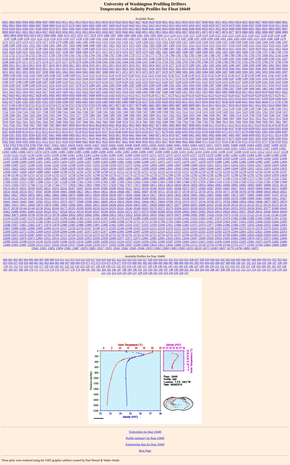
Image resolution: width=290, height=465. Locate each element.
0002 (12, 22)
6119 (145, 95)
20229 (112, 208)
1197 (197, 38)
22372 (23, 231)
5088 (232, 72)
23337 (128, 241)
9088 (112, 138)
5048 (271, 68)
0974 (33, 35)
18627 (80, 191)
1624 (285, 48)
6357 (258, 98)
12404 (63, 158)
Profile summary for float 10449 (145, 438)
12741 (250, 171)
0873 (205, 32)
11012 (186, 148)
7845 (251, 121)
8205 (278, 128)
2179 (218, 58)
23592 (112, 244)
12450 (31, 161)
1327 (185, 42)
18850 (31, 195)
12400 (39, 158)
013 (72, 259)
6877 (132, 105)
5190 (251, 78)
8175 (132, 128)
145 (186, 266)
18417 (234, 188)
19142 (39, 198)
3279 (185, 65)
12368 (128, 155)
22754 (161, 234)
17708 (31, 185)
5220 (125, 82)
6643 (258, 101)
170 (31, 269)
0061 (285, 22)
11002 (154, 148)
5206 (38, 82)
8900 (65, 138)
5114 (98, 75)
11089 (94, 151)
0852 (152, 32)
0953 (27, 35)
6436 (98, 101)
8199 (245, 128)
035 (186, 259)
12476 (185, 161)
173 (46, 269)
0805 (278, 28)
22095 (39, 228)
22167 (88, 228)
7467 (218, 115)
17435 (161, 181)
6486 (125, 101)
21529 (23, 221)
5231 (198, 82)
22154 (80, 228)
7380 (92, 115)
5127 (178, 75)
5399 (245, 88)
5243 (278, 82)
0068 (45, 25)
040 (212, 259)
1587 (212, 48)
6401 (85, 101)
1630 (18, 52)
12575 (128, 165)
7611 (251, 118)
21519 (6, 221)
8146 (32, 128)
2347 (145, 62)
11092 (118, 151)
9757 (265, 141)
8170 (105, 128)
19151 (47, 198)
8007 (65, 125)
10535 (283, 145)
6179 (171, 95)
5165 (92, 78)
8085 (178, 125)
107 (274, 263)
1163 (111, 38)
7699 (172, 121)
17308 (39, 181)
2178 (212, 58)
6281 (25, 98)
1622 (271, 48)
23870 (84, 248)
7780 (198, 121)
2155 (72, 58)
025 (134, 259)
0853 (158, 32)
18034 (185, 185)
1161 (98, 38)
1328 (192, 42)
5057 (38, 72)
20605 (202, 211)
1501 (138, 45)
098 (228, 263)
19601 (96, 201)
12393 (6, 158)
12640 (161, 168)
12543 (55, 165)
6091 (45, 95)
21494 (259, 218)
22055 (267, 224)
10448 (128, 145)
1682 (158, 52)
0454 (178, 25)
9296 (271, 138)
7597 (172, 118)
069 (77, 263)
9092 (125, 138)
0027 (138, 22)
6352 (225, 98)
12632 (96, 168)
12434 (259, 158)
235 (176, 273)
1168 (144, 38)
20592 (169, 211)
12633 (104, 168)
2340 (98, 62)
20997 (202, 215)
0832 (78, 32)
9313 (52, 141)
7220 (225, 111)
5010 (38, 68)
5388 (185, 88)
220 (285, 269)
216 (264, 269)
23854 (59, 248)
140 (160, 266)
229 (145, 273)
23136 (39, 241)
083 (150, 263)
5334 (92, 88)
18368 (177, 188)
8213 (45, 131)
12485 (259, 161)
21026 (210, 215)
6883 (158, 105)
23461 (250, 241)
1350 (18, 45)
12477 (194, 161)
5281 (98, 85)
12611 (210, 165)
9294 (265, 138)
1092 (146, 35)
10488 (234, 145)
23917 (100, 248)
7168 (98, 111)
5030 (165, 68)
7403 (138, 115)
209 (228, 269)
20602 (185, 211)
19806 (234, 201)
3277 (172, 65)
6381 (18, 101)
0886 (265, 32)
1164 (118, 38)
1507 (165, 45)
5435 (132, 91)
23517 (47, 244)
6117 (138, 95)
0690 (245, 28)
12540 (31, 165)
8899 (58, 138)
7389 (112, 115)
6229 (251, 95)
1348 (5, 45)
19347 (201, 198)
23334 (120, 241)
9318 (65, 141)
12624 (31, 168)
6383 (32, 101)
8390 (5, 135)
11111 (253, 151)
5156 (32, 78)
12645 (202, 168)
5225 (158, 82)
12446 (283, 158)
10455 (144, 145)
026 (140, 259)
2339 (92, 62)
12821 (6, 178)
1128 (264, 35)
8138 (278, 125)
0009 (52, 22)
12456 (80, 161)
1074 (67, 35)
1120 (211, 35)
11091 (110, 151)
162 (274, 266)
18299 (96, 188)
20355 (242, 208)
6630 (178, 101)
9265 (212, 138)
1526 (285, 45)
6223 (211, 95)
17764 (55, 185)
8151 (45, 128)
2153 (58, 58)
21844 (275, 221)
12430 (234, 158)
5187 (232, 78)
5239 (251, 82)
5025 (132, 68)
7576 (98, 118)
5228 (178, 82)
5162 (72, 78)
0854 (165, 32)
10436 (87, 145)
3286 (232, 65)
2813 (18, 65)
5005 (5, 68)
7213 (192, 111)
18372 (185, 188)
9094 (132, 138)
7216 (212, 111)
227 (134, 273)
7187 (145, 111)
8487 (225, 135)
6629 (172, 101)
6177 (165, 95)
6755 (58, 105)
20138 (14, 208)
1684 (172, 52)
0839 (118, 32)
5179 (185, 78)
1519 (238, 45)
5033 (185, 68)
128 (98, 266)
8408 (65, 135)
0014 (85, 22)
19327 (177, 198)
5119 (124, 75)
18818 (267, 191)
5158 (45, 78)
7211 (178, 111)
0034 (185, 22)
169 (26, 269)
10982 (24, 148)
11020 (226, 148)
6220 (198, 95)
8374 (232, 131)
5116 (111, 75)
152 (222, 266)
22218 (161, 228)
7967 (32, 125)
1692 (218, 52)
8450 (112, 135)
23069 (242, 238)
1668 (78, 52)
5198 (18, 82)
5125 (164, 75)
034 (181, 259)
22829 (267, 234)
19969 (31, 205)
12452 (47, 161)
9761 (285, 141)
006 (36, 259)
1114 (173, 35)
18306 (104, 188)
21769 (153, 221)
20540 (88, 211)
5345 (112, 88)
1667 (72, 52)
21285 (39, 218)
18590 (47, 191)
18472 (275, 188)
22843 (283, 234)
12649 (234, 168)
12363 (87, 155)
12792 (259, 175)
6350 (218, 98)
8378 (245, 131)
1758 (52, 55)
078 (124, 263)
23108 (23, 241)
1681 (152, 52)
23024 (169, 238)
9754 (251, 141)
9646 (138, 141)
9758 (271, 141)
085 (160, 263)
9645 (132, 141)
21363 (112, 218)
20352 (234, 208)
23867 (76, 248)
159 (258, 266)
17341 (80, 181)
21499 (267, 218)
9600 (78, 141)
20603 (194, 211)
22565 (218, 231)
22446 (71, 231)
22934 (71, 238)
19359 (218, 198)
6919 (238, 105)
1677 (132, 52)
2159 (98, 58)
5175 (158, 78)
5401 (258, 88)
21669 (88, 221)
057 (15, 263)
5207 (45, 82)
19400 (250, 198)
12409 (96, 158)
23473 (259, 241)
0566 (25, 28)
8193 (212, 128)
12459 (104, 161)
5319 (278, 85)
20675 (15, 215)
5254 (58, 85)
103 (254, 263)
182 (93, 269)
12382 (234, 155)
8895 (38, 138)
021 (114, 259)
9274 (225, 138)
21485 (234, 218)
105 (264, 263)
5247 (18, 85)
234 (171, 273)
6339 (205, 98)
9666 (192, 141)
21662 (71, 221)
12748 (6, 175)
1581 (172, 48)
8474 (165, 135)
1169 (151, 38)
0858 (192, 32)
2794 (251, 62)
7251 (258, 111)
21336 (96, 218)
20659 (283, 211)
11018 (210, 148)
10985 (48, 148)
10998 (146, 148)
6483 (105, 101)
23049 (202, 238)
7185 (132, 111)
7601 (198, 118)
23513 (39, 244)
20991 (194, 215)
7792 (212, 121)
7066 (65, 108)
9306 (32, 141)
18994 (128, 195)
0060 (278, 22)
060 (31, 263)
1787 (218, 55)
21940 (161, 224)
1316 (125, 42)
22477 (104, 231)
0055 (245, 22)
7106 (212, 108)
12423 (194, 158)
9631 (98, 141)
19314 (161, 198)
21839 (267, 221)
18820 (275, 191)
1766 (105, 55)
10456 (152, 145)
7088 (158, 108)
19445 (23, 201)
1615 (232, 48)
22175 (104, 228)
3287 (238, 65)
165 (5, 269)
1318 (138, 42)
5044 (245, 68)
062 (41, 263)
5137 (238, 75)
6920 (245, 105)
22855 (14, 238)
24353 (189, 248)
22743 (137, 234)
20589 (161, 211)
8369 (218, 131)
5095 (278, 72)
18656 (112, 191)
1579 (158, 48)
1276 (38, 42)
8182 (165, 128)
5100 (12, 75)
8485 (212, 135)
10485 (226, 145)
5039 (225, 68)
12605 (161, 165)
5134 (218, 75)
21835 (250, 221)
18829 (23, 195)
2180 (225, 58)
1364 (45, 45)
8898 (52, 138)
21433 (169, 218)
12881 (104, 178)
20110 (234, 205)
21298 (71, 218)
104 (259, 263)
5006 (12, 68)
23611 (161, 244)
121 (61, 266)
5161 (65, 78)
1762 (78, 55)
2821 (72, 65)
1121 (218, 35)
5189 (245, 78)
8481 (192, 135)
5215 (98, 82)
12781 (177, 175)
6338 (198, 98)
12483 (242, 161)
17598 (275, 181)
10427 (47, 145)
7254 (278, 111)
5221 (132, 82)
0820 (12, 32)
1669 (85, 52)
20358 (250, 208)
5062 (65, 72)
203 (197, 269)
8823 (25, 138)
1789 (232, 55)
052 (274, 259)
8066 (145, 125)
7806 (218, 121)
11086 (86, 151)
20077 (177, 205)
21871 (39, 224)
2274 (45, 62)
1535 (18, 48)
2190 (271, 58)
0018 (105, 22)
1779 (165, 55)
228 (140, 273)
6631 (185, 101)
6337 (192, 98)
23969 (165, 248)
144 (180, 266)
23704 (185, 244)
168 (20, 269)
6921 (251, 105)
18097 (259, 185)
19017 (153, 195)
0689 (238, 28)
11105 (214, 151)
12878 (80, 178)
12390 (283, 155)
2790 (232, 62)
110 (6, 266)
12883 (120, 178)
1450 (98, 45)
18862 (55, 195)
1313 (105, 42)
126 (87, 266)
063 (46, 263)
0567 (32, 28)
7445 (198, 115)
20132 (258, 205)
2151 (45, 58)
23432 (210, 241)
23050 (210, 238)
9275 (232, 138)
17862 (80, 185)
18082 (242, 185)
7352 (65, 115)
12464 (137, 161)
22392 (31, 231)
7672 (132, 121)
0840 (125, 32)
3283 (212, 65)
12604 (153, 165)
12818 (267, 175)
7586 (125, 118)
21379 (128, 218)
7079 (105, 108)
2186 (245, 58)
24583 (214, 248)
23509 (31, 244)
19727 (194, 201)
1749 (278, 52)
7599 (185, 118)
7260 (12, 115)
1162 (105, 38)
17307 (31, 181)
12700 (63, 171)
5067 (98, 72)
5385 (172, 88)
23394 (177, 241)
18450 (250, 188)
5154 (18, 78)
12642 (177, 168)
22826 (259, 234)
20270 (153, 208)
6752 (38, 105)
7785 (205, 121)
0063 (12, 25)
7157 (38, 111)
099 (233, 263)
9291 (251, 138)
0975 (40, 35)
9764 (20, 145)
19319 (169, 198)
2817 (45, 65)
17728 (47, 185)
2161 (105, 58)
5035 (198, 68)
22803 (234, 234)
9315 (58, 141)
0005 (32, 22)
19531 (55, 201)
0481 (238, 25)
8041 (112, 125)
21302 (80, 218)
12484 (250, 161)
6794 (92, 105)
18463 (267, 188)
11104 (206, 151)
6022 (285, 91)
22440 (63, 231)
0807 (285, 28)
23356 (145, 241)
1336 (218, 42)
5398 (238, 88)
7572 (85, 118)
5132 (204, 75)
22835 (275, 234)
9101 (158, 138)
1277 (45, 42)
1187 (183, 38)
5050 (285, 68)
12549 (71, 165)
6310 (138, 98)
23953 (149, 248)
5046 (258, 68)
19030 (169, 195)
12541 (39, 165)
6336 (185, 98)
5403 (271, 88)
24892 (246, 248)
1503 (152, 45)
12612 (218, 165)
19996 (72, 205)
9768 (40, 145)
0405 (92, 25)
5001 (265, 65)
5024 (125, 68)
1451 (105, 45)
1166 (131, 38)
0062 (5, 25)
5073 (132, 72)
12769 (104, 175)
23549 (80, 244)
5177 (172, 78)
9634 (112, 141)
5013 (58, 68)
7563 (52, 118)
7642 (45, 121)
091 (191, 263)
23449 (226, 241)
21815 (210, 221)
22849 (6, 238)
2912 (105, 65)
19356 (210, 198)
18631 (88, 191)
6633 (198, 101)
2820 (65, 65)
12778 (153, 175)
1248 (270, 38)
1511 (185, 45)
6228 (245, 95)
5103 (32, 75)
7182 (112, 111)
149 (206, 266)
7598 (178, 118)
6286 (58, 98)
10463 (185, 145)
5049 (278, 68)
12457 (88, 161)
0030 (158, 22)
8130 (265, 125)
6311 (145, 98)
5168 (112, 78)
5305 (198, 85)
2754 (165, 62)
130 (108, 266)
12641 (169, 168)
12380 (218, 155)
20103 (210, 205)
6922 (258, 105)
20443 (283, 208)
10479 (218, 145)
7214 (198, 111)
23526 (55, 244)
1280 (65, 42)
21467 (210, 218)
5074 (138, 72)
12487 (267, 161)
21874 (47, 224)
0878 (238, 32)
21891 (96, 224)
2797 (271, 62)
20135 (275, 205)
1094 (160, 35)
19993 (64, 205)
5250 (38, 85)
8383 (271, 131)
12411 (112, 158)
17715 (39, 185)
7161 (65, 111)
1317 (132, 42)
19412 (275, 198)
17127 (218, 178)
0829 (58, 32)
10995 (121, 148)
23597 (128, 244)
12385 (258, 155)
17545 (242, 181)
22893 (39, 238)
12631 (88, 168)
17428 (145, 181)
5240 (258, 82)
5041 (238, 68)
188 (124, 269)
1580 (165, 48)
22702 (47, 234)
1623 (278, 48)
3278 (178, 65)
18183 (39, 188)
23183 (55, 241)
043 (228, 259)
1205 (250, 38)
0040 (205, 22)
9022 (98, 138)
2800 (5, 65)
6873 (118, 105)
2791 (238, 62)
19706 (169, 201)
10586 (7, 148)
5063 (72, 72)
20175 (63, 208)
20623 (234, 211)
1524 (271, 45)
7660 (85, 121)
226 (129, 273)
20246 (128, 208)
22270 (242, 228)
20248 (137, 208)
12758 (71, 175)
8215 (58, 131)
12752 (39, 175)
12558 (104, 165)
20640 (267, 211)
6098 (92, 95)
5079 (172, 72)
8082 (172, 125)
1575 (132, 48)
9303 (12, 141)
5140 (258, 75)
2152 (52, 58)
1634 (45, 52)
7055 (52, 108)
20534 (80, 211)
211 (238, 269)
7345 (52, 115)
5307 (212, 85)
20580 (153, 211)
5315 (251, 85)
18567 (39, 191)
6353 (232, 98)
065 (57, 263)
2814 (25, 65)
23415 (202, 241)
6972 (25, 108)
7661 (92, 121)
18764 (218, 191)
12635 (120, 168)
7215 (205, 111)
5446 (152, 91)
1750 (285, 52)
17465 (177, 181)
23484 (283, 241)
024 (129, 259)
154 (232, 266)
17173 (250, 178)
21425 (161, 218)
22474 (96, 231)
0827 (45, 32)
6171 (158, 95)
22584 (234, 231)
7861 (278, 121)
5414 (25, 91)
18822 (6, 195)
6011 (245, 91)
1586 (205, 48)
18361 (169, 188)
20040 (112, 205)
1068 (60, 35)
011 (62, 259)
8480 (185, 135)
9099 (152, 138)
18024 (169, 185)
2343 (118, 62)
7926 (12, 125)
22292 (283, 228)
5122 (144, 75)
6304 (98, 98)
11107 (229, 151)
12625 (39, 168)
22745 (145, 234)
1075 (73, 35)
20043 (120, 205)
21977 (210, 224)
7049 (45, 108)
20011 (96, 205)
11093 (126, 151)
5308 (218, 85)
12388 (275, 155)
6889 (192, 105)
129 (103, 266)
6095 (72, 95)
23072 (259, 238)
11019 (218, 148)
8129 (258, 125)
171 (36, 269)
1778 (158, 55)
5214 (92, 82)
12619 (275, 165)
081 (140, 263)
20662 (7, 215)
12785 (210, 175)
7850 (265, 121)
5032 (178, 68)
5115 (105, 75)
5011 (45, 68)
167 (15, 269)
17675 (23, 185)
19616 (120, 201)
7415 (165, 115)
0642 (158, 28)
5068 (105, 72)
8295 (185, 131)
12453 (55, 161)
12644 (194, 168)
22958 (104, 238)
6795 (98, 105)
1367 (65, 45)
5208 (52, 82)
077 (119, 263)
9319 (72, 141)
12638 (145, 168)
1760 (65, 55)
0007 (45, 22)
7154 (18, 111)
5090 (245, 72)
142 (170, 266)
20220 (96, 208)
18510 (6, 191)
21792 (169, 221)
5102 (26, 75)
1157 (72, 38)
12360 (63, 155)
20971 (178, 215)
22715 (63, 234)
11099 (166, 151)
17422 (137, 181)
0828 (52, 32)
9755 (258, 141)
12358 (55, 155)
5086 (218, 72)
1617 (245, 48)
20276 (169, 208)
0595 (125, 28)
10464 (193, 145)
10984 (40, 148)
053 (279, 259)
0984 (47, 35)
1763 (85, 55)
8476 (172, 135)
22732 (112, 234)
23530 (63, 244)
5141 (264, 75)
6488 (132, 101)
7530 (251, 115)
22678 (23, 234)
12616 (250, 165)
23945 (132, 248)
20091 (194, 205)
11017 (202, 148)
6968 (12, 108)
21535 (31, 221)
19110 (283, 195)
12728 (194, 171)
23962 (157, 248)
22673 (14, 234)
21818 (218, 221)
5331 (72, 88)
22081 (23, 228)
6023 (5, 95)
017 (93, 259)
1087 (113, 35)
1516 (218, 45)
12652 (259, 168)
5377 (132, 88)
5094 (271, 72)
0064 (19, 25)
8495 (232, 135)
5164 (85, 78)
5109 (72, 75)
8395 (38, 135)
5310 (232, 85)
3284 (218, 65)
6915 (212, 105)
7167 (92, 111)
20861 (96, 215)
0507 (251, 25)
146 (191, 266)
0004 (25, 22)
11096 (142, 151)
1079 (100, 35)
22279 (267, 228)
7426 (185, 115)
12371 (152, 155)
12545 (63, 165)
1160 (92, 38)
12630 (80, 168)
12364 (96, 155)
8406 (58, 135)
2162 (112, 58)
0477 (218, 25)
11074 (37, 151)
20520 (39, 211)
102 (248, 263)
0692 (258, 28)
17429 (153, 181)
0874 (212, 32)
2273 (38, 62)
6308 (125, 98)
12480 (218, 161)
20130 (250, 205)
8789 (285, 135)
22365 (14, 231)
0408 (112, 25)
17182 (259, 178)
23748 (218, 244)
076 (114, 263)
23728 (202, 244)
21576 (55, 221)
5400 (251, 88)
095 (212, 263)
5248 (25, 85)
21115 (242, 215)
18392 (218, 188)
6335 (178, 98)
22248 (210, 228)
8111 (212, 125)
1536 (25, 48)
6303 (92, 98)
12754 (47, 175)
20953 (153, 215)
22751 (153, 234)
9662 (185, 141)
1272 (12, 42)
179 (77, 269)
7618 (285, 118)
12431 (242, 158)
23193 (71, 241)
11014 (194, 148)
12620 (283, 165)
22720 (71, 234)
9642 (125, 141)
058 (20, 263)
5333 (85, 88)
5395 (218, 88)
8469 (152, 135)
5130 (191, 75)
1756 (38, 55)
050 (264, 259)
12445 (275, 158)
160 (263, 266)
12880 (96, 178)
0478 (225, 25)
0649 (198, 28)
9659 (172, 141)
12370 (144, 155)
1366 (58, 45)
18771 (226, 191)
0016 (98, 22)
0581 (65, 28)
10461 (177, 145)
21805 (185, 221)
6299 (65, 98)
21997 (242, 224)
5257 (72, 85)
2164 (125, 58)
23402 (185, 241)
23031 (177, 238)
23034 (185, 238)
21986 (226, 224)
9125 (165, 138)
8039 (105, 125)
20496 (31, 211)
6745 (278, 101)
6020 (271, 91)
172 (41, 269)
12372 (161, 155)
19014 (145, 195)
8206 (285, 128)
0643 (165, 28)
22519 (161, 231)
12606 (169, 165)
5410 (285, 88)
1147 (7, 38)
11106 (221, 151)
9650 (145, 141)
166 (10, 269)
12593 (145, 165)
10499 (275, 145)
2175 (198, 58)
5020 (105, 68)
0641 (152, 28)
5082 (192, 72)
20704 (39, 215)
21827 (234, 221)
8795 (5, 138)
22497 (137, 231)
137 (144, 266)
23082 (275, 238)
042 (222, 259)
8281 (172, 131)
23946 (141, 248)
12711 (112, 171)
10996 (129, 148)
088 (176, 263)
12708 (96, 171)
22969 (112, 238)
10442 (112, 145)
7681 (145, 121)
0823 (32, 32)
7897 (285, 121)
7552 (12, 118)
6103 (119, 95)
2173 (185, 58)
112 (16, 266)
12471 (153, 161)
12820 (283, 175)
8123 (231, 125)
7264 (38, 115)
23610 (153, 244)
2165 (132, 58)
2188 (258, 58)
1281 (72, 42)
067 (67, 263)
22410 (47, 231)
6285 (52, 98)
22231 (177, 228)
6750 (25, 105)
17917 (104, 185)
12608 (185, 165)
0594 (118, 28)
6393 (52, 101)
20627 (242, 211)
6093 (59, 95)
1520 (245, 45)
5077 (158, 72)
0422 (145, 25)
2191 (278, 58)
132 (118, 266)
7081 (119, 108)
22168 (96, 228)
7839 (245, 121)
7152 (5, 111)
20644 (275, 211)
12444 (267, 158)
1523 (265, 45)
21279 (31, 218)
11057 (266, 148)
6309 (132, 98)
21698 (120, 221)
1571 (105, 48)
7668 (118, 121)
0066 (32, 25)
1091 (140, 35)
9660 (178, 141)
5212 (78, 82)
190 (134, 269)
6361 (285, 98)
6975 (32, 108)
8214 (52, 131)
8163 (72, 128)
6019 (265, 91)
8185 (185, 128)
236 (181, 273)
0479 (232, 25)
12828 (63, 178)
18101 (275, 185)
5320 (285, 85)
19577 (71, 201)
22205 (137, 228)
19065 (210, 195)
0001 (5, 22)
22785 (218, 234)
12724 (169, 171)
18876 (71, 195)
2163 (118, 58)
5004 (285, 65)
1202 (230, 38)
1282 (78, 42)
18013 (153, 185)
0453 (172, 25)
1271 (5, 42)
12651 (250, 168)
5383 (158, 88)
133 (124, 266)
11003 (162, 148)
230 (150, 273)
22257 (226, 228)
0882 (258, 32)
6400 (78, 101)
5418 (52, 91)
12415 (137, 158)
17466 (185, 181)
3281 (198, 65)
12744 (267, 171)
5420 (65, 91)
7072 (79, 108)
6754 (52, 105)
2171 (172, 58)
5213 (85, 82)
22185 (112, 228)
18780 (234, 191)
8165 (85, 128)
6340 (212, 98)
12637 (137, 168)
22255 (218, 228)
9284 (238, 138)
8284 (178, 131)
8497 (238, 135)
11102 (190, 151)
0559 (5, 28)
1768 (118, 55)
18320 (120, 188)
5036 (205, 68)
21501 (275, 218)
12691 (47, 171)
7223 (245, 111)
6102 (112, 95)
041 (217, 259)
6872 (112, 105)
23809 (283, 244)
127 (92, 266)
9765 (26, 145)
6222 (205, 95)
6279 (12, 98)
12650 (242, 168)
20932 (145, 215)
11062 (282, 148)
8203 (265, 128)
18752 (194, 191)
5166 (98, 78)
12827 (55, 178)
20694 (23, 215)
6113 (125, 95)
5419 (58, 91)
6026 (25, 95)
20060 (161, 205)
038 (202, 259)
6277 (285, 95)
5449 (172, 91)
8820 (18, 138)
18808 (259, 191)
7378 (85, 115)
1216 (263, 38)
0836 (105, 32)
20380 (275, 208)
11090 (102, 151)
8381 (258, 131)
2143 (278, 55)
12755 (55, 175)
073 (98, 263)
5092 (258, 72)
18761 (210, 191)
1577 (145, 48)
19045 (177, 195)
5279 (85, 85)
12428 (218, 158)
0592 (105, 28)
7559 (45, 118)
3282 (205, 65)
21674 (96, 221)
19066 (218, 195)
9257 (192, 138)
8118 (218, 125)
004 (26, 259)
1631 (25, 52)
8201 (258, 128)
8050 (119, 125)
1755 (32, 55)
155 (237, 266)
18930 (104, 195)
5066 (92, 72)
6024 (12, 95)
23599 (137, 244)
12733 (218, 171)
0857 (185, 32)
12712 (120, 171)
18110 (283, 185)
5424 (92, 91)
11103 (198, 151)
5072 (125, 72)
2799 (285, 62)
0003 (18, 22)
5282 (105, 85)
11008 (178, 148)
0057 (258, 22)
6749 (18, 105)
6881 (145, 105)
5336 (98, 88)
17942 (120, 185)
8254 (145, 131)
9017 (85, 138)
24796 (238, 248)
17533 (226, 181)
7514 (238, 115)
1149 (20, 38)
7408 (152, 115)
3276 (165, 65)
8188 (192, 128)
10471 (209, 145)
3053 (145, 65)
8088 (192, 125)
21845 (283, 221)
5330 (65, 88)
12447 (6, 161)
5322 (12, 88)
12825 (39, 178)
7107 (218, 108)
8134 (271, 125)
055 (5, 263)
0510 (271, 25)
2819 (58, 65)
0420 (132, 25)
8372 (225, 131)
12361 (71, 155)
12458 (96, 161)
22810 (250, 234)
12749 (14, 175)
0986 (53, 35)
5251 (45, 85)
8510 (265, 135)
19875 (275, 201)
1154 (52, 38)
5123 (151, 75)
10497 (266, 145)
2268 (5, 62)
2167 (145, 58)
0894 (13, 35)
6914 (205, 105)
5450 (178, 91)
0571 (58, 28)
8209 (18, 131)
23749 (226, 244)
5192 (265, 78)
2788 (218, 62)
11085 (78, 151)
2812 (12, 65)
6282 (32, 98)
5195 (285, 78)
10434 (71, 145)
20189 (80, 208)
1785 (205, 55)
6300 (72, 98)
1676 (125, 52)
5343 (105, 88)
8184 (178, 128)
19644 (145, 201)
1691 (212, 52)
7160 (58, 111)
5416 (38, 91)
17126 (210, 178)
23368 (161, 241)
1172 (170, 38)
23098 (6, 241)
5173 (145, 78)
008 (46, 259)
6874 (125, 105)
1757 (45, 55)
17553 (250, 181)
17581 (267, 181)
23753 (234, 244)
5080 (178, 72)
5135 (224, 75)
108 (279, 263)
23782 (250, 244)
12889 (161, 178)
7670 (125, 121)
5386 (178, 88)
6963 (285, 105)
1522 (258, 45)
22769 (194, 234)
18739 (185, 191)
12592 (137, 165)
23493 (14, 244)
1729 (251, 52)
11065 (13, 151)
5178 (178, 78)
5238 (245, 82)
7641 (38, 121)
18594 (55, 191)
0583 (78, 28)
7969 (39, 125)
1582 (178, 48)
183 (98, 269)
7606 (225, 118)
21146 (275, 215)
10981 (15, 148)
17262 (283, 178)
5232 (205, 82)
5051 (5, 72)
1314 (112, 42)
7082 (125, 108)
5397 (232, 88)
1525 (278, 45)
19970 (39, 205)
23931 (108, 248)
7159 (52, 111)
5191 (258, 78)
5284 (118, 85)
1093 (153, 35)
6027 (32, 95)
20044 (128, 205)
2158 (92, 58)
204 (202, 269)
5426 (105, 91)
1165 (125, 38)
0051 (218, 22)
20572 (128, 211)
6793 (85, 105)
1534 (12, 48)
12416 (145, 158)
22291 (275, 228)
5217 (112, 82)
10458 (161, 145)
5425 (98, 91)
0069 (52, 25)
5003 (278, 65)
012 (67, 259)
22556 (210, 231)
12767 (88, 175)
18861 (47, 195)
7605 (218, 118)
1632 (32, 52)
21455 (194, 218)
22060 (275, 224)
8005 (59, 125)
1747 (265, 52)
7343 (45, 115)
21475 (218, 218)
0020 (118, 22)
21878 (55, 224)
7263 (32, 115)
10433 (63, 145)
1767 (112, 55)
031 (165, 259)
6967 (5, 108)
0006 (38, 22)
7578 (105, 118)
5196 (5, 82)
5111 (79, 75)
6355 (245, 98)
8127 (251, 125)
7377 (78, 115)
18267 (71, 188)
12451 (39, 161)
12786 (218, 175)
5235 (225, 82)
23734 (210, 244)
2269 (12, 62)
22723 (80, 234)
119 (51, 266)
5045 (251, 68)
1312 (98, 42)
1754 (25, 55)
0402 (78, 25)
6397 (72, 101)
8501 (258, 135)
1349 (12, 45)
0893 (7, 35)
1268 (276, 38)
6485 (118, 101)
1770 (132, 55)
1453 (118, 45)
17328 (63, 181)
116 (36, 266)
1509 (172, 45)
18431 (242, 188)
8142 (5, 128)
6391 (38, 101)
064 (52, 263)
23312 (112, 241)
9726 (211, 141)
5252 (52, 85)
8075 (158, 125)
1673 (112, 52)
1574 (125, 48)
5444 (138, 91)
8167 (98, 128)
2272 (32, 62)
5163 (78, 78)
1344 (265, 42)
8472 (158, 135)
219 (279, 269)
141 (165, 266)
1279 (58, 42)
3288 (245, 65)
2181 (232, 58)
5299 (158, 85)
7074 (85, 108)
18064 (210, 185)
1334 (205, 42)
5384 (165, 88)
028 (150, 259)
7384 (105, 115)
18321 (128, 188)
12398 (31, 158)
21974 (202, 224)
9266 (218, 138)
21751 (137, 221)
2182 (238, 58)
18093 (250, 185)
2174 (192, 58)
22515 (153, 231)
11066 (21, 151)
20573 (137, 211)
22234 (185, 228)
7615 (278, 118)
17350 (88, 181)
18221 (47, 188)
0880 (245, 32)
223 (114, 273)
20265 (145, 208)
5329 (58, 88)
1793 (251, 55)
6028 (39, 95)
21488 (242, 218)
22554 (194, 231)
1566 (72, 48)
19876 (283, 201)
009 (52, 259)
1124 (237, 35)
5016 (78, 68)
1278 (52, 42)
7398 (125, 115)
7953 (19, 125)
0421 (138, 25)
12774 (128, 175)
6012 (251, 91)
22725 (96, 234)
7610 (245, 118)
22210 (145, 228)
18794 (242, 191)
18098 (267, 185)
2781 (172, 62)
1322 (158, 42)
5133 (211, 75)
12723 (161, 171)
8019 (85, 125)
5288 (138, 85)
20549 (104, 211)
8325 (198, 131)
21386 (137, 218)
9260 (198, 138)
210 (233, 269)
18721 (161, 191)
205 (207, 269)
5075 (145, 72)
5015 (72, 68)
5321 (5, 88)
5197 (12, 82)
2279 (78, 62)
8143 (12, 128)
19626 (128, 201)
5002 (271, 65)
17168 (242, 178)
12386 (266, 155)
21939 (153, 224)
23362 (153, 241)
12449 (23, 161)
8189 (198, 128)
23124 (31, 241)
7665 (105, 121)
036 (191, 259)
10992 (105, 148)
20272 (161, 208)
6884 (165, 105)
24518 (198, 248)
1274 (25, 42)
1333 (198, 42)
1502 (145, 45)
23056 (226, 238)
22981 (145, 238)
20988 (186, 215)
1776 (145, 55)
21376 (120, 218)
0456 (192, 25)
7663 (98, 121)
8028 (99, 125)
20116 (242, 205)
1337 (225, 42)
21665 (80, 221)
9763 (13, 145)
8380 (251, 131)
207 (217, 269)
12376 (185, 155)
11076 (45, 151)
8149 (38, 128)
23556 (88, 244)
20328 (194, 208)
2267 (285, 58)
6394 (58, 101)
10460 (169, 145)
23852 (51, 248)
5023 (118, 68)
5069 (112, 72)
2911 (98, 65)
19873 (267, 201)
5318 (271, 85)
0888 (278, 32)
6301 (78, 98)
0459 (212, 25)
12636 (128, 168)
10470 (201, 145)
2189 (265, 58)
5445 (145, 91)
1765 (98, 55)
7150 (278, 108)
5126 (171, 75)
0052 (225, 22)
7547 (278, 115)
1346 (278, 42)
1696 (245, 52)
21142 (266, 215)
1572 (112, 48)
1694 (232, 52)
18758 (202, 191)
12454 (63, 161)
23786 (259, 244)
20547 (96, 211)
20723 (47, 215)
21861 (23, 224)
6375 (12, 101)
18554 (23, 191)
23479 (267, 241)
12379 (209, 155)
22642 (275, 231)
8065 (138, 125)
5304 (192, 85)
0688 (232, 28)
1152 (40, 38)
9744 (225, 141)
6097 (85, 95)
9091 (118, 138)
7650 (65, 121)
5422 (78, 91)
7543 (265, 115)
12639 (153, 168)
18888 (80, 195)
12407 (80, 158)
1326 (178, 42)
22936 (80, 238)
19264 (120, 198)
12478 (202, 161)
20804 (64, 215)
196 (160, 269)
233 (165, 273)
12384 (250, 155)
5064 (78, 72)
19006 (137, 195)
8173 (118, 128)
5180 (192, 78)
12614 (234, 165)
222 (109, 273)
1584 (192, 48)
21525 (14, 221)
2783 (185, 62)
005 (31, 259)
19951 (23, 205)
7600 (192, 118)
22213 (153, 228)
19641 (137, 201)
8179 (152, 128)
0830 (65, 32)
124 (77, 266)
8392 (18, 135)
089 (181, 263)
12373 (169, 155)
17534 (234, 181)
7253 (271, 111)
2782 (178, 62)
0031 (165, 22)
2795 (258, 62)
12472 (161, 161)
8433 (78, 135)
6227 (238, 95)
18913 (88, 195)
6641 (245, 101)
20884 (104, 215)
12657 (14, 171)
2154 (65, 58)
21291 (55, 218)
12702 (80, 171)
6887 (178, 105)
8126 (245, 125)
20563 (120, 211)
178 (72, 269)
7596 (165, 118)
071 (88, 263)
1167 (138, 38)
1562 (45, 48)
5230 (192, 82)
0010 (58, 22)
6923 (265, 105)
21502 (283, 218)
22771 (202, 234)
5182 (205, 78)
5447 (158, 91)
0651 (212, 28)
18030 (177, 185)
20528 (63, 211)
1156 (66, 38)
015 (83, 259)
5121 (138, 75)
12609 (194, 165)
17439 (169, 181)
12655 (283, 168)
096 (217, 263)
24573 (206, 248)
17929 (112, 185)
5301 (172, 85)
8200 (251, 128)
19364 (226, 198)
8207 (5, 131)
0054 (238, 22)
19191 (80, 198)
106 (269, 263)
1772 (138, 55)
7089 (165, 108)
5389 (192, 88)
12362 (79, 155)
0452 (165, 25)
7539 (258, 115)
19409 (267, 198)
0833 (85, 32)
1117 (192, 35)
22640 (267, 231)
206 (212, 269)
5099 (6, 75)
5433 (118, 91)
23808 (275, 244)
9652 (152, 141)
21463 (202, 218)
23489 (6, 244)
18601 (63, 191)
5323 (18, 88)
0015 (92, 22)
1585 (198, 48)
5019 (98, 68)
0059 (271, 22)
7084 (138, 108)
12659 (31, 171)
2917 (138, 65)
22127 (63, 228)
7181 (105, 111)
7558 (38, 118)
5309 (225, 85)
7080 (112, 108)
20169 (55, 208)
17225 (275, 178)
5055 (25, 72)
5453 (198, 91)
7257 (285, 111)
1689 (205, 52)
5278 (78, 85)
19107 (275, 195)
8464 (138, 135)
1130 (277, 35)
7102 (205, 108)
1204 (243, 38)
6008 (232, 91)
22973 (137, 238)
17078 (202, 178)
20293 (185, 208)
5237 (238, 82)
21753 (145, 221)
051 (269, 259)
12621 (6, 168)
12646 (210, 168)
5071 (118, 72)
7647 (52, 121)
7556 (25, 118)
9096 (145, 138)
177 (67, 269)
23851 (43, 248)
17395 (120, 181)
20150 (39, 208)
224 (119, 273)
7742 (192, 121)
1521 (251, 45)
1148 (13, 38)
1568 (85, 48)
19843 (250, 201)
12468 (145, 161)
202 (191, 269)
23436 (218, 241)
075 (109, 263)
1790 (238, 55)
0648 (192, 28)
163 (279, 266)
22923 (63, 238)
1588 (218, 48)
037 (197, 259)
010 (57, 259)
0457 (198, 25)
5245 (5, 85)
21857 (14, 224)
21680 (112, 221)
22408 (39, 231)
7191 (172, 111)
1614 (225, 48)
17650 (14, 185)
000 (5, 259)
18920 (96, 195)
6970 (19, 108)
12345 (39, 155)
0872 (198, 32)
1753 (18, 55)
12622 (14, 168)
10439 (104, 145)
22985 (153, 238)
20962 (161, 215)
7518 (245, 115)
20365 (259, 208)
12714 (128, 171)
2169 (158, 58)
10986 (56, 148)
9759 (278, 141)
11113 (268, 151)
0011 (65, 22)
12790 (242, 175)
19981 (55, 205)
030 (160, 259)
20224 (104, 208)
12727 (185, 171)
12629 (71, 168)
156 (243, 266)
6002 (218, 91)
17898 (96, 185)
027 (145, 259)
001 (10, 259)
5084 (205, 72)
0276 (72, 25)
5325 (32, 88)
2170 (165, 58)
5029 (158, 68)
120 (56, 266)
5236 (232, 82)
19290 (136, 198)
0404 (85, 25)
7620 (12, 121)
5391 (205, 88)
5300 (165, 85)
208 (222, 269)
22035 (250, 224)
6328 (158, 98)
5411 (5, 91)
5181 (198, 78)
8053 (132, 125)
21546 (39, 221)
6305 (105, 98)
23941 (116, 248)
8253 (138, 131)
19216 (104, 198)
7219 (218, 111)
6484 (112, 101)
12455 (71, 161)
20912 (113, 215)
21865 (31, 224)
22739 (120, 234)
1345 (271, 42)
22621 (259, 231)
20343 (226, 208)
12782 (185, 175)
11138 (30, 155)
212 (243, 269)
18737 (177, 191)
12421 (185, 158)
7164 (72, 111)
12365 (104, 155)
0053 (232, 22)
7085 (145, 108)
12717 (145, 171)
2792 (245, 62)
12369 (136, 155)
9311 (38, 141)
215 (259, 269)
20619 (218, 211)
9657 (165, 141)
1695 (238, 52)
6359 (271, 98)
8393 (25, 135)
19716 (177, 201)
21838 (259, 221)
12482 (234, 161)
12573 (120, 165)
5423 (85, 91)
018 (98, 259)
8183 (172, 128)
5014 (65, 68)
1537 (32, 48)
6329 (165, 98)
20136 (283, 205)
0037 (198, 22)
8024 (92, 125)
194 (150, 269)
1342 (258, 42)
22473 (88, 231)
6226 (231, 95)
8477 (178, 135)
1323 (165, 42)
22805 (242, 234)
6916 (218, 105)
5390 (198, 88)
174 (52, 269)
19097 (267, 195)
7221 (232, 111)
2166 (138, 58)
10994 (113, 148)
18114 (6, 188)
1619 (258, 48)
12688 (39, 171)
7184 (125, 111)
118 (46, 266)
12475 (177, 161)
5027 (145, 68)
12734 (226, 171)
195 (155, 269)
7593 (145, 118)
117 (41, 266)
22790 (226, 234)
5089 (238, 72)
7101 (198, 108)
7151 (285, 108)
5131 (198, 75)
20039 (104, 205)
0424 (158, 25)
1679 (145, 52)
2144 (285, 55)
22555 (202, 231)
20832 (72, 215)
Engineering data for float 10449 (145, 444)
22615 (250, 231)
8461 (132, 135)
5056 (32, 72)
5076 (152, 72)
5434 (125, 91)
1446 (78, 45)
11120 (7, 155)
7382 (98, 115)
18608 (71, 191)
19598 (88, 201)
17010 (177, 178)
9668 (198, 141)
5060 (52, 72)
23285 (96, 241)
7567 (65, 118)
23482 (275, 241)
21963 (185, 224)
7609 (238, 118)
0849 (138, 32)
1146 (283, 35)
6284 (45, 98)
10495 (258, 145)
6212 (178, 95)
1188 (190, 38)
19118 (6, 198)
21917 (137, 224)
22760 (185, 234)
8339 (205, 131)
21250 (14, 218)
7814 (225, 121)
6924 (271, 105)
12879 (88, 178)
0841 (132, 32)
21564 (47, 221)
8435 (85, 135)
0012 (72, 22)
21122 (250, 215)
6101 (105, 95)
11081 (54, 151)
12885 (137, 178)
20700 (31, 215)
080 (134, 263)
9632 (105, 141)
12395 (14, 158)
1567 (78, 48)
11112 (260, 151)
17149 (226, 178)
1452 (112, 45)
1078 (93, 35)
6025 (19, 95)
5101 (19, 75)
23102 (14, 241)
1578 (152, 48)
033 (176, 259)
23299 (104, 241)
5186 (225, 78)
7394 (118, 115)
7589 (138, 118)
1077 (87, 35)
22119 (55, 228)
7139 (251, 108)
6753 (45, 105)
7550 (5, 118)
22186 (120, 228)
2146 (12, 58)
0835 (98, 32)
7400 (132, 115)
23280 (88, 241)
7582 (112, 118)
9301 (285, 138)
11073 (29, 151)
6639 (232, 101)
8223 (85, 131)
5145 (5, 78)
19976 (47, 205)
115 (31, 266)
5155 (25, 78)
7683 (152, 121)
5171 (132, 78)
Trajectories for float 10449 (145, 431)
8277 (158, 131)
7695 (158, 121)
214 (254, 269)
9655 (158, 141)
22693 (39, 234)
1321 (152, 42)
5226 (165, 82)
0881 (251, 32)
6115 (132, 95)
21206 (283, 215)
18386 (202, 188)
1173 (177, 38)
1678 (138, 52)
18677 (128, 191)
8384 (278, 131)
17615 (6, 185)
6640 (238, 101)
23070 (250, 238)
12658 (23, 171)
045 (238, 259)
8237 (105, 131)
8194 (218, 128)
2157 (85, 58)
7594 (152, 118)
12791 (250, 175)
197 (165, 269)
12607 (177, 165)
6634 (205, 101)
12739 (242, 171)
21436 (177, 218)
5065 (85, 72)
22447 (80, 231)
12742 (259, 171)
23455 (242, 241)
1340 (245, 42)
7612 (258, 118)
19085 (250, 195)
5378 (138, 88)
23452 (234, 241)
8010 (79, 125)
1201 (223, 38)
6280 (18, 98)
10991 (97, 148)
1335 (212, 42)
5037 (212, 68)
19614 (112, 201)
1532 (5, 48)
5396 (225, 88)
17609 (283, 181)
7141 (265, 108)
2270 (18, 62)
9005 (72, 138)
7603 (205, 118)
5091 (251, 72)
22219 (169, 228)
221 (103, 273)
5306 (205, 85)
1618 (251, 48)
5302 (178, 85)
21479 (226, 218)
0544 (285, 25)
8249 (125, 131)
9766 (33, 145)
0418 (118, 25)
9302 (5, 141)
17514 (218, 181)
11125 (22, 155)
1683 (165, 52)
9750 (238, 141)
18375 (194, 188)
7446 (205, 115)
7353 (72, 115)
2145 (5, 58)
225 (124, 273)
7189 (158, 111)
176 (62, 269)
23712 (194, 244)
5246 (12, 85)
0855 (172, 32)
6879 (138, 105)
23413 (194, 241)
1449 (92, 45)
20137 (6, 208)
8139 (285, 125)
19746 (210, 201)
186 (114, 269)
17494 (210, 181)
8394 (32, 135)
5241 (265, 82)
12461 (120, 161)
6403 (92, 101)
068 (72, 263)
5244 (285, 82)
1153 (46, 38)
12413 (128, 158)
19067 (226, 195)
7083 (132, 108)
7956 (25, 125)
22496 (128, 231)
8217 (72, 131)
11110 (245, 151)
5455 (205, 91)
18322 (137, 188)
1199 (210, 38)
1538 (38, 48)
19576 (63, 201)
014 (77, 259)
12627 (55, 168)
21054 (218, 215)
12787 (226, 175)
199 (176, 269)
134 (129, 266)
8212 (38, 131)
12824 (31, 178)
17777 (63, 185)
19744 (202, 201)
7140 (258, 108)
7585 (118, 118)
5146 (12, 78)
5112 (85, 75)
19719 (185, 201)
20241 (120, 208)
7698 (165, 121)
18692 (137, 191)
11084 (69, 151)
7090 (172, 108)
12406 (71, 158)
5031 (172, 68)
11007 (170, 148)
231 (155, 273)
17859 (71, 185)
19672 (153, 201)
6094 (65, 95)
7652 (72, 121)
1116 (185, 35)
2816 (38, 65)
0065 (25, 25)
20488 (14, 211)
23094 (283, 238)
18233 (55, 188)
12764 (80, 175)
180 (83, 269)
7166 (85, 111)
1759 (58, 55)
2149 (32, 58)
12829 (71, 178)
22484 (112, 231)
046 (243, 259)
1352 (32, 45)
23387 (169, 241)
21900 (104, 224)
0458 (205, 25)
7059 (59, 108)
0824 (38, 32)
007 (41, 259)
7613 (265, 118)
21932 (145, 224)
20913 (121, 215)
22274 (250, 228)
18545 (14, 191)
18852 (39, 195)
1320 (145, 42)
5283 (112, 85)
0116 (58, 25)
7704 (185, 121)
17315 (47, 181)
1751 (5, 55)
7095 (185, 108)
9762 (6, 145)
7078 (99, 108)
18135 (14, 188)
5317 (265, 85)
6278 (5, 98)
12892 (169, 178)
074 (103, 263)
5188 (238, 78)
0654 (225, 28)
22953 (88, 238)
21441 (185, 218)
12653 (267, 168)
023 (124, 259)
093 (202, 263)
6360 (278, 98)
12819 (275, 175)
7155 (25, 111)
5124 (158, 75)
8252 (132, 131)
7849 (258, 121)
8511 (271, 135)
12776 (145, 175)
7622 (18, 121)
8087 (185, 125)
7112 (225, 108)
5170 (125, 78)
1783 (192, 55)
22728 (104, 234)
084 (155, 263)
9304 (19, 141)
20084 (185, 205)
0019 (112, 22)
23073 (267, 238)
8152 (52, 128)
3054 (152, 65)
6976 (39, 108)
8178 (145, 128)
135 (134, 266)
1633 (38, 52)
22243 (202, 228)
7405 (145, 115)
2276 (58, 62)
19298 (145, 198)
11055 (258, 148)
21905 (120, 224)
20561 (112, 211)
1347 (285, 42)
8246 (118, 131)
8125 (238, 125)
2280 (85, 62)
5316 (258, 85)
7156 (32, 111)
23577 (104, 244)
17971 (128, 185)
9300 (278, 138)
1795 (258, 55)
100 (238, 263)
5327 (45, 88)
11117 (276, 151)
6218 (185, 95)
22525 (169, 231)
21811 (201, 221)
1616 (238, 48)
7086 (152, 108)
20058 (153, 205)
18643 (96, 191)
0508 (258, 25)
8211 (32, 131)
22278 (259, 228)
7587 (132, 118)
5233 (212, 82)
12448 (14, 161)
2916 (132, 65)
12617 (259, 165)
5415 (32, 91)
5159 (52, 78)
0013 (78, 22)
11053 (242, 148)
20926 (137, 215)
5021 (112, 68)
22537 (177, 231)
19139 (31, 198)
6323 (152, 98)
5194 (278, 78)
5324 (25, 88)
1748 (271, 52)
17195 (267, 178)
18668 (120, 191)
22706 (55, 234)
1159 (85, 38)
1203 (237, 38)
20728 (56, 215)
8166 (92, 128)
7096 (192, 108)
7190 (165, 111)
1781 (178, 55)
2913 (112, 65)
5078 (165, 72)
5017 (85, 68)
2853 (78, 65)
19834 (242, 201)
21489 (250, 218)
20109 (226, 205)
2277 (65, 62)
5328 (52, 88)
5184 (218, 78)
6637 (218, 101)
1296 (92, 42)
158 (253, 266)
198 (171, 269)
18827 (14, 195)
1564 (58, 48)
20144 (23, 208)
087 (171, 263)
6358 (265, 98)
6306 (112, 98)
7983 (45, 125)
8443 (92, 135)
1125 (244, 35)
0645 (178, 28)
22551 (185, 231)
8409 (72, 135)
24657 (222, 248)
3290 (258, 65)
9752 (245, 141)
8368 (212, 131)
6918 (232, 105)
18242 (63, 188)
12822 (14, 178)
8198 (238, 128)
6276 (278, 95)
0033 (178, 22)
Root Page (145, 450)
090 (186, 263)
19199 (88, 198)
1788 (225, 55)
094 (207, 263)
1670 (92, 52)
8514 (278, 135)
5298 (152, 85)
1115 (179, 35)
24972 (255, 248)
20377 (267, 208)
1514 (205, 45)
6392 (45, 101)
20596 (177, 211)
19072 (234, 195)
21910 (128, 224)
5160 (58, 78)
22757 (177, 234)
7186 (138, 111)
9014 (78, 138)
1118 (198, 35)
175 (57, 269)
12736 (234, 171)
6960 (278, 105)
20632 (259, 211)
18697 (145, 191)
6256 (265, 95)
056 (10, 263)
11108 (237, 151)
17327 (55, 181)
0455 (185, 25)
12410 (104, 158)
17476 (202, 181)
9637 (118, 141)
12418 (161, 158)
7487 (225, 115)
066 (62, 263)
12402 (55, 158)
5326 (38, 88)
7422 (172, 115)
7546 (271, 115)
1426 (72, 45)
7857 (271, 121)
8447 (105, 135)
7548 (285, 115)
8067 (152, 125)
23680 (177, 244)
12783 (194, 175)
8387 (285, 131)
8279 (165, 131)
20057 (145, 205)
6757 (72, 105)
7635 (32, 121)
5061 (58, 72)
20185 (71, 208)
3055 (158, 65)
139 (155, 266)
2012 (271, 55)
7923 (5, 125)
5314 (245, 85)
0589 (92, 28)
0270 (65, 25)
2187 (251, 58)
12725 (177, 171)
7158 (45, 111)
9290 (245, 138)
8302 (192, 131)
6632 (192, 101)
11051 (234, 148)
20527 (55, 211)
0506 (245, 25)
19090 (259, 195)
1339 (238, 42)
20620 (226, 211)
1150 (26, 38)
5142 (271, 75)
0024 (125, 22)
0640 (145, 28)
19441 (6, 201)
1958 (265, 55)
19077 (242, 195)
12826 (47, 178)
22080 (14, 228)
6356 (251, 98)
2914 (118, 65)
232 (160, 273)
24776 (230, 248)
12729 (202, 171)
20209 (88, 208)
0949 (20, 35)
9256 (185, 138)
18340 (153, 188)
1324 (172, 42)
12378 (201, 155)
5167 (105, 78)
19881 (7, 205)
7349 (58, 115)
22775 (210, 234)
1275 (32, 42)
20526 (47, 211)
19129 (23, 198)
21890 (88, 224)
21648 (63, 221)
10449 (136, 145)
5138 (244, 75)
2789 (225, 62)
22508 (145, 231)
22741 (128, 234)
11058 (274, 148)
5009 (32, 68)
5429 (112, 91)
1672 (105, 52)
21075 (226, 215)
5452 (192, 91)
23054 (218, 238)
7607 (232, 118)
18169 (31, 188)
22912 (47, 238)
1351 (25, 45)
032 (171, 259)
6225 (225, 95)
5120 (131, 75)
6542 (152, 101)
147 (196, 266)
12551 (88, 165)
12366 (112, 155)
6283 (38, 98)
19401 (258, 198)
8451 (118, 135)
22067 (6, 228)
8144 (18, 128)
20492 (23, 211)
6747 (5, 105)
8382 (265, 131)
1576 (138, 48)
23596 (120, 244)
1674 (118, 52)
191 (140, 269)
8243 (112, 131)
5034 (192, 68)
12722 (153, 171)
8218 (78, 131)
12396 (23, 158)
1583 (185, 48)
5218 (118, 82)
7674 (138, 121)
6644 (265, 101)
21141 (258, 215)
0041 (212, 22)
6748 (12, 105)
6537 (145, 101)
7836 (238, 121)
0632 (132, 28)
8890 (32, 138)
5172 (138, 78)
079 (129, 263)
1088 (120, 35)
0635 (138, 28)
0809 (5, 32)
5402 (265, 88)
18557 (31, 191)
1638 (65, 52)
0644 (172, 28)
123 (72, 266)
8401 (52, 135)
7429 (192, 115)
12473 (169, 161)
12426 (210, 158)
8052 (125, 125)
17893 (88, 185)
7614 (271, 118)
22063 (283, 224)
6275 (271, 95)
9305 (25, 141)
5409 (278, 88)
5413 (18, 91)
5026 (138, 68)
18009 (145, 185)
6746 (285, 101)
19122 (14, 198)
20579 (145, 211)
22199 (128, 228)
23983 (173, 248)
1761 (72, 55)
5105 (46, 75)
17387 (112, 181)
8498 (245, 135)
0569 (45, 28)
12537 (23, 165)
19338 (185, 198)
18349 (161, 188)
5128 (184, 75)
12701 (71, 171)
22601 (242, 231)
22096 (47, 228)
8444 (98, 135)
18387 (210, 188)
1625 (5, 52)
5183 (212, 78)
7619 (5, 121)
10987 (64, 148)
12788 (234, 175)
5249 (32, 85)
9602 (85, 141)
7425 (178, 115)
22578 (226, 231)
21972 (194, 224)
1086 (106, 35)
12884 (128, 178)
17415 (128, 181)
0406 (98, 25)
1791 (245, 55)
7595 (158, 118)
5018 (92, 68)
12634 (112, 168)
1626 (12, 52)
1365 (52, 45)
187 (119, 269)
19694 (161, 201)
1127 (257, 35)
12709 (104, 171)
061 (36, 263)
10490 (242, 145)
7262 (25, 115)
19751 (218, 201)
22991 (161, 238)
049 (259, 259)
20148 (31, 208)
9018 (92, 138)
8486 (218, 135)
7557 (32, 118)
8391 (12, 135)
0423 (152, 25)
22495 (120, 231)
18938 (112, 195)
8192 (205, 128)
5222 (138, 82)
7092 (178, 108)
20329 (202, 208)
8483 (205, 135)
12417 (153, 158)
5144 (284, 75)
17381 (104, 181)
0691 (251, 28)
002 (15, 259)
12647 (218, 168)
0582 (72, 28)
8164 (78, 128)
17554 (259, 181)
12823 (23, 178)
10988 (72, 148)
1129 (270, 35)
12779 (161, 175)
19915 (15, 205)
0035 (192, 22)
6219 (191, 95)
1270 (283, 38)
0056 (251, 22)
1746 (258, 52)
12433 (250, 158)
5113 (92, 75)
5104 (39, 75)
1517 (225, 45)
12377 (193, 155)
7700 (178, 121)
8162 (65, 128)
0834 (92, 32)
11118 (284, 151)
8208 (12, 131)
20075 (169, 205)
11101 (182, 151)
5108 (66, 75)
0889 (285, 32)
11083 (61, 151)
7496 (232, 115)
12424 (202, 158)
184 (103, 269)
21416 (153, 218)
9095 (138, 138)
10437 (96, 145)
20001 (80, 205)
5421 (72, 91)
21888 (80, 224)
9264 (205, 138)
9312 (45, 141)
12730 (210, 171)
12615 (242, 165)
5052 (12, 72)
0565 (18, 28)
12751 (31, 175)
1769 (125, 55)
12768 (96, 175)
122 (67, 266)
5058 (45, 72)
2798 (278, 62)
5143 (278, 75)
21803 (177, 221)
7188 (152, 111)
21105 (234, 215)
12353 (47, 155)
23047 (194, 238)
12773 (120, 175)
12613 (226, 165)
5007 (18, 68)
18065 (218, 185)
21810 (194, 221)
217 (269, 269)
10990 (89, 148)
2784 (192, 62)
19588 (80, 201)
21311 (88, 218)
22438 (55, 231)
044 (233, 259)
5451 (185, 91)
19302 (153, 198)
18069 (226, 185)
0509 (265, 25)
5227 (172, 82)
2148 (25, 58)
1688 (198, 52)
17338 (71, 181)
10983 (32, 148)
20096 (202, 205)
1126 (251, 35)
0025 (132, 22)
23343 (137, 241)
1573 (118, 48)
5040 (232, 68)
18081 (234, 185)
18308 (112, 188)
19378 (234, 198)
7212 (185, 111)
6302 (85, 98)
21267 (23, 218)
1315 (118, 42)
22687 (31, 234)
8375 (238, 131)
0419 (125, 25)
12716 (137, 171)
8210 (25, 131)
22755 (169, 234)
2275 (52, 62)
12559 (112, 165)
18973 (120, 195)
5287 (132, 85)
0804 (271, 28)
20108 (218, 205)
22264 (234, 228)
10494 (250, 145)
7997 (52, 125)
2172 (178, 58)
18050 (194, 185)
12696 (55, 171)
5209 (58, 82)
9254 (178, 138)
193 (145, 269)
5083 (198, 72)
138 (149, 266)
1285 (85, 42)
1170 (157, 38)
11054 (250, 148)
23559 (96, 244)
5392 (212, 88)
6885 (172, 105)
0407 (105, 25)
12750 (23, 175)
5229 (185, 82)
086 (165, 263)
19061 (194, 195)
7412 (158, 115)
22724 (88, 234)
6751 (32, 105)
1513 (198, 45)
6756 (65, 105)
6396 (65, 101)
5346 (118, 88)
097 (222, 263)
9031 (105, 138)
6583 (158, 101)
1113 (166, 35)
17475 (194, 181)
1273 (18, 42)
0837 (112, 32)
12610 (202, 165)
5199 (25, 82)
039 (207, 259)
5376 (125, 88)
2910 (92, 65)
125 (82, 266)
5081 (185, 72)
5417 (45, 91)
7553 (18, 118)
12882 (112, 178)
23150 (47, 241)
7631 (25, 121)
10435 (79, 145)
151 (217, 266)
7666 (112, 121)
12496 (6, 165)
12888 (153, 178)
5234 (218, 82)
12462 (128, 161)
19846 (259, 201)
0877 (232, 32)
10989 (81, 148)
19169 (55, 198)
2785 (198, 62)
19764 (226, 201)
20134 (267, 205)
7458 (212, 115)
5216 (105, 82)
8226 (92, 131)
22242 (194, 228)
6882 (152, 105)
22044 (259, 224)
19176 (63, 198)
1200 (217, 38)
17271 (23, 181)
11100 (174, 151)
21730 (128, 221)
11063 (5, 151)
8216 (65, 131)
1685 (178, 52)
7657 (78, 121)
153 (227, 266)
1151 (33, 38)
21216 (6, 218)
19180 (71, 198)
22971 (120, 238)
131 (113, 266)
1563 (52, 48)
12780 (169, 175)
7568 (72, 118)
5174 (152, 78)
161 (269, 266)
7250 (251, 111)
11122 (14, 155)
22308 (6, 231)
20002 (88, 205)
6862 (105, 105)
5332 (78, 88)
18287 (80, 188)
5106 (52, 75)
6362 (5, 101)
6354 (238, 98)
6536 (138, 101)
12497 (14, 165)
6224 (218, 95)
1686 (185, 52)
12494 (283, 161)
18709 (153, 191)
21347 (104, 218)
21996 (234, 224)
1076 (80, 35)
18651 (104, 191)
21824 (226, 221)
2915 (125, 65)
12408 (88, 158)
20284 (177, 208)
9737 (218, 141)
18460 (259, 188)
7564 (58, 118)
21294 (63, 218)
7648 (58, 121)
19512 (47, 201)
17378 (96, 181)
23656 (169, 244)
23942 (124, 248)
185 (109, 269)
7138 (245, 108)
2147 (18, 58)
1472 (125, 45)
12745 (275, 171)
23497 (23, 244)
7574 (92, 118)
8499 (251, 135)
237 (186, 273)
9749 (231, 141)
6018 (258, 91)
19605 (104, 201)
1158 (79, 38)
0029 (152, 22)
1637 (58, 52)
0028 (145, 22)
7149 (271, 108)
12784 (202, 175)
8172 (112, 128)
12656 (6, 171)
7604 (212, 118)
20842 (88, 215)
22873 (31, 238)
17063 (185, 178)
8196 (225, 128)
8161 (58, 128)
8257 (152, 131)
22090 (31, 228)
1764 (92, 55)
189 (129, 269)
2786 (205, 62)
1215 (256, 38)
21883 (71, 224)
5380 (145, 88)
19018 (161, 195)
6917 (225, 105)
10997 (137, 148)
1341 (251, 42)
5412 (12, 91)
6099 (99, 95)
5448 (165, 91)
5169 (118, 78)
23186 (63, 241)
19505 (39, 201)
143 (175, 266)
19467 (31, 201)
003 (20, 259)
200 (181, 269)
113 (21, 266)
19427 (283, 198)
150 (212, 266)
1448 (85, 45)
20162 (47, 208)
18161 (23, 188)
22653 (283, 231)
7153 (12, 111)
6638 (225, 101)
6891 (198, 105)
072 (93, 263)
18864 (63, 195)
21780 (161, 221)
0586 (85, 28)
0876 (225, 32)
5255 (65, 85)
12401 (47, 158)
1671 (98, 52)
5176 (165, 78)
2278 (72, 62)
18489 (283, 188)
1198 (203, 38)
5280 (92, 85)
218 (274, 269)
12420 (177, 158)
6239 (258, 95)
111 (11, 266)
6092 (52, 95)
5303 (185, 85)
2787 (212, 62)
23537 (71, 244)
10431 (55, 145)
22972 (128, 238)
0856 (178, 32)
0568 (38, 28)
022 (119, 259)
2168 (152, 58)
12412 (120, 158)
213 (248, 269)
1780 (172, 55)
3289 (251, 65)
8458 (125, 135)
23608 (145, 244)
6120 (151, 95)
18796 (250, 191)
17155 (234, 178)
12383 (242, 155)
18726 (169, 191)
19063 (202, 195)
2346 (138, 62)
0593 (112, 28)
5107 (59, 75)
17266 (6, 181)
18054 (202, 185)
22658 (6, 234)
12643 (185, 168)
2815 (32, 65)
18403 (226, 188)
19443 (14, 201)
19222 (112, 198)
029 (155, 259)
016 (88, 259)
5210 (65, 82)
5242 (271, 82)
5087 (225, 72)
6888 (185, 105)
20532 (71, 211)
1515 (212, 45)
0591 (98, 28)
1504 (158, 45)
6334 (172, 98)
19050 (185, 195)
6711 (271, 101)
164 (284, 266)
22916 (55, 238)
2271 (25, 62)
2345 (132, 62)
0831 (72, 32)
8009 (72, 125)
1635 (52, 52)
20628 (250, 211)
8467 (145, 135)
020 (109, 259)
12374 (177, 155)
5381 (152, 88)
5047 (265, 68)
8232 (98, 131)
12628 (63, 168)
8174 (125, 128)
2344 (125, 62)
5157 (38, 78)
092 (197, 263)
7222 (238, 111)
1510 (178, 45)
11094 (134, 151)
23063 (234, 238)
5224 (152, 82)
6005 (225, 91)
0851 (145, 32)
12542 (47, 165)
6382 (25, 101)
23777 (242, 244)
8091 (198, 125)
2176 (205, 58)
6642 (251, 101)
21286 (47, 218)
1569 (92, 48)
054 (285, 259)
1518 (232, 45)
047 (248, 259)
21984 (218, 224)
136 (139, 266)
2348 (152, 62)
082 (145, 263)
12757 (63, 175)
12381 (226, 155)
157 (248, 266)
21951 (169, 224)
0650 (205, 28)
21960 (177, 224)
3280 (192, 65)
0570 (52, 28)
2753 (158, 62)
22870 (23, 238)
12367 (120, 155)
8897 (45, 138)
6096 (79, 95)
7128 (238, 108)
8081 (165, 125)
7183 (118, 111)
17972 (137, 185)
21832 (242, 221)
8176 (138, 128)
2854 (85, 65)
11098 (158, 151)
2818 (52, 65)
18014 (161, 185)
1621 (265, 48)
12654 (275, 168)
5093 (265, 72)
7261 (18, 115)
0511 (278, 25)
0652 (218, 28)
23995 (181, 248)
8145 (25, 128)
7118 (231, 108)
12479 (210, 161)
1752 (12, 55)
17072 (194, 178)
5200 (32, 82)
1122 (224, 35)
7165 (78, 111)
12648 (226, 168)
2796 (265, 62)
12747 (283, 171)
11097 (150, 151)
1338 (232, 42)
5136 (231, 75)
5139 (251, 75)
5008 (25, 68)
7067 (72, 108)
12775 (137, 175)
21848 (6, 224)
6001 (212, 91)
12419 (169, 158)
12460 (112, 161)
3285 (225, 65)
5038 (218, 68)
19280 (128, 198)
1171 (164, 38)
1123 (231, 35)
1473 (132, 45)
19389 (242, 198)
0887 (271, 32)
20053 (137, 205)
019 (103, 259)
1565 (65, 48)
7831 (232, 121)
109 (285, 263)
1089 (126, 35)
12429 (226, 158)
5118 (118, 75)
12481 (226, 161)
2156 (78, 58)
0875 (218, 32)
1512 (192, 45)
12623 (23, 168)
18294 (88, 188)
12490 (275, 161)
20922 (129, 215)
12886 (145, 178)
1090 (133, 35)
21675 (104, 221)
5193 (271, 78)
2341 (105, 62)
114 (26, 266)
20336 (218, 208)
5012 (52, 68)
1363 (38, 45)
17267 (14, 181)
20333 (210, 208)
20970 (169, 215)
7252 (265, 111)
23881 (92, 248)
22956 (96, 238)
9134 (172, 138)
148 (201, 266)
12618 (267, 165)
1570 (98, 48)
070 (83, 263)
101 (243, 263)
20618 (210, 211)
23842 (35, 248)
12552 (96, 165)
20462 (6, 211)
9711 (205, 141)
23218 (80, 241)
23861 (67, 248)
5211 (72, 82)
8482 (198, 135)
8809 (12, 138)
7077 (92, 108)
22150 (71, 228)
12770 (112, 175)
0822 (25, 32)
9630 (92, 141)
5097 (285, 72)
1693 (225, 52)
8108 (205, 125)
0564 (12, 28)
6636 (212, 101)
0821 (18, 32)
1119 (205, 35)
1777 (152, 55)
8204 (271, 128)
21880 (63, 224)
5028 (152, 68)
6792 (78, 105)
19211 (96, 198)
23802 (267, 244)
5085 (212, 72)
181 (88, 269)
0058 (265, 22)
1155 (59, 38)
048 (254, 259)
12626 (47, 168)
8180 (158, 128)
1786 (212, 55)
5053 (18, 72)
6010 (238, 91)
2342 (112, 62)
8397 (45, 135)
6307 (118, 98)
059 (26, 263)
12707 (88, 171)
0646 (185, 28)
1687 (192, 52)
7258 (5, 115)
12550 (80, 165)
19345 (193, 198)
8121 (225, 125)
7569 (78, 118)
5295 (145, 85)
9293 (258, 138)
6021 (278, 91)
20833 (80, 215)
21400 (145, 218)
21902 (112, 224)
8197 (232, 128)
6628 (165, 101)
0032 (172, 22)
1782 (185, 55)
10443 (120, 145)
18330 (145, 188)
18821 (283, 191)
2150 (38, 58)
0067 (39, 25)
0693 (265, 28)
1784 (198, 55)
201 (186, 269)
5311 (238, 85)
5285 (125, 85)
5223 (145, 82)
